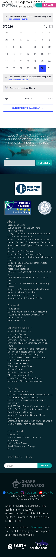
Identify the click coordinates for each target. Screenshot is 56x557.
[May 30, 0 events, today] (42, 68)
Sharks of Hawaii (15, 369)
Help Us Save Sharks (17, 443)
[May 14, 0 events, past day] (28, 54)
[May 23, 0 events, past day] (42, 61)
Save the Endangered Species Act (23, 397)
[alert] (28, 17)
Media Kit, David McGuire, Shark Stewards (27, 262)
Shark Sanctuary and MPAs (20, 372)
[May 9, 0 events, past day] (42, 47)
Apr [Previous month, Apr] (5, 99)
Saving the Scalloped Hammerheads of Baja (28, 233)
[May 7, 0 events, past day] (28, 47)
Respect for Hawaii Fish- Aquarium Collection (28, 242)
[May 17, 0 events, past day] (49, 54)
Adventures (12, 440)
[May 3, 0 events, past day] (49, 39)
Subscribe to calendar (26, 108)
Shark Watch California (18, 337)
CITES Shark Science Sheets (20, 366)
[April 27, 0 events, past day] (6, 39)
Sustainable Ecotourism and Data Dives (26, 314)
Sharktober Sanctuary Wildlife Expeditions (27, 339)
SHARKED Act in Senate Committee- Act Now (28, 406)
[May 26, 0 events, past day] (13, 68)
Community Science (16, 334)
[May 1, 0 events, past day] (35, 39)
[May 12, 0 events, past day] (13, 54)
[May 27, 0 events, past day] (20, 68)
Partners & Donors (16, 265)
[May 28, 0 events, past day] (28, 68)
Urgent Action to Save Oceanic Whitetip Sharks (29, 420)
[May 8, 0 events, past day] (35, 47)
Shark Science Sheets (17, 363)
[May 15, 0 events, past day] (35, 54)
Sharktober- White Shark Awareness (24, 381)
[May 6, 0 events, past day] (20, 47)
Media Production (16, 320)
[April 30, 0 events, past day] (28, 39)
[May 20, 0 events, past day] (20, 61)
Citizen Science (14, 317)
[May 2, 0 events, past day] (42, 39)
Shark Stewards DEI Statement (22, 295)
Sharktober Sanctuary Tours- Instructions (27, 348)
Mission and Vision (16, 224)
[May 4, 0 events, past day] (6, 47)
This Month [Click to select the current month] (28, 99)
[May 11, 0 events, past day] (6, 54)
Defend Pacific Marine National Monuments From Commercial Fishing (28, 411)
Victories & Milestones (18, 268)
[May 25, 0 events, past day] (6, 68)
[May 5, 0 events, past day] (13, 47)
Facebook (10, 492)
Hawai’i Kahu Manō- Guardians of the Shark (28, 239)
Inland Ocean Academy (18, 360)
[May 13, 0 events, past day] (20, 54)
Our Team (12, 260)
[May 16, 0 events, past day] (42, 54)
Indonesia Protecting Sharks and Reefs (25, 254)
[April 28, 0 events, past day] (13, 39)
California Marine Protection (20, 236)
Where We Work (15, 230)
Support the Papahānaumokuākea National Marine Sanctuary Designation (28, 291)
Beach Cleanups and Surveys (21, 446)
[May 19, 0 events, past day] (13, 61)
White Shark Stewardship (19, 375)
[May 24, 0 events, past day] (49, 61)
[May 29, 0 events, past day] (35, 68)
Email (8, 158)
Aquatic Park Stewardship (19, 331)
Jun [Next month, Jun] (50, 99)
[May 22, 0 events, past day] (35, 61)
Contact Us (12, 434)
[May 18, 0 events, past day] (6, 61)
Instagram (29, 492)
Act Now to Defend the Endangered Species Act (30, 394)
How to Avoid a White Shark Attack (24, 378)
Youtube (46, 492)
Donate (48, 5)
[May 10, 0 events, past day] (49, 47)
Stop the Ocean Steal (17, 391)
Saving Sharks (13, 308)
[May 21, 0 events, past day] (28, 61)
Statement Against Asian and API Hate (25, 298)
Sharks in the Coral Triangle (20, 251)
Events (10, 449)
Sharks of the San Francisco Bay (22, 354)
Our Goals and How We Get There (23, 227)
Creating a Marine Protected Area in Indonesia (29, 257)
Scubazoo (37, 527)
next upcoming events (18, 19)
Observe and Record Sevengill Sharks (25, 351)
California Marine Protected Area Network (27, 311)
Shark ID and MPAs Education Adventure (26, 357)
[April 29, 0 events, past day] (20, 39)
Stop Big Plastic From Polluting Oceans (26, 423)
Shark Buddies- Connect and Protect (25, 437)
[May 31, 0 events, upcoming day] (49, 68)
